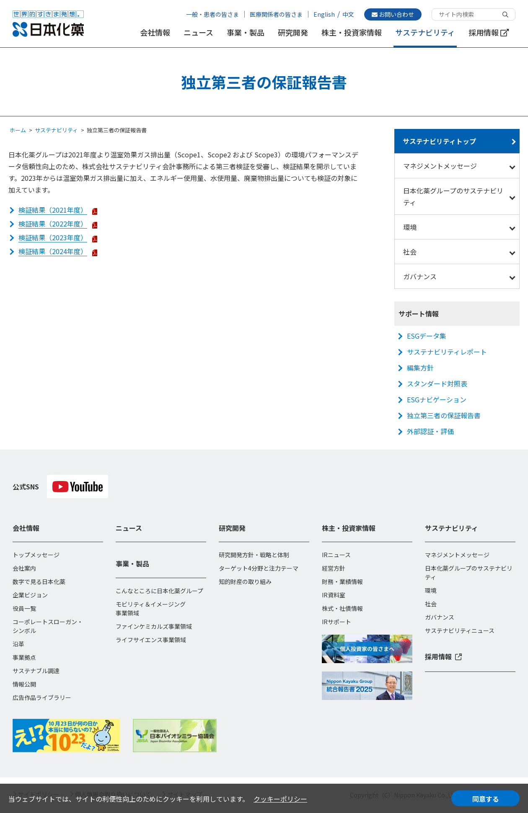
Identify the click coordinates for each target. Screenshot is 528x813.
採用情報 (488, 32)
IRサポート (336, 621)
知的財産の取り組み (245, 581)
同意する (485, 799)
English (324, 14)
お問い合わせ (393, 14)
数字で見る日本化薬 (39, 581)
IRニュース (336, 555)
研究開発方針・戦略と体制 (254, 555)
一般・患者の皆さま (212, 14)
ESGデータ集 (426, 336)
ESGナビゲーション (436, 399)
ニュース (198, 32)
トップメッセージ (36, 555)
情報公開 (24, 684)
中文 (348, 14)
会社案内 (24, 568)
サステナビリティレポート (447, 352)
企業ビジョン (30, 595)
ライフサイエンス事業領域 (151, 639)
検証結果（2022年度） (52, 224)
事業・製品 (245, 32)
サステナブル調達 (36, 670)
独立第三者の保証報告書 (444, 415)
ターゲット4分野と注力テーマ (258, 568)
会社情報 (155, 32)
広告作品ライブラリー (42, 697)
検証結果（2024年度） (52, 251)
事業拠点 (24, 657)
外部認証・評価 (430, 431)
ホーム (18, 130)
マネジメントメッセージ (440, 166)
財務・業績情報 (342, 581)
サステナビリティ (425, 32)
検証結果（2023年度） (52, 237)
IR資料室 (333, 595)
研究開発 (293, 32)
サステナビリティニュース (459, 630)
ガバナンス (420, 276)
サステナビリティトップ (439, 141)
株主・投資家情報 (351, 32)
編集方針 (420, 368)
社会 (410, 252)
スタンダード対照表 (437, 383)
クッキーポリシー (280, 799)
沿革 (18, 644)
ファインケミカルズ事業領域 (154, 626)
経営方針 (333, 568)
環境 (410, 227)
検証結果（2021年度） (52, 210)
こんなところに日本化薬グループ (159, 591)
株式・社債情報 (342, 608)
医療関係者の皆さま (276, 14)
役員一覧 (24, 608)
